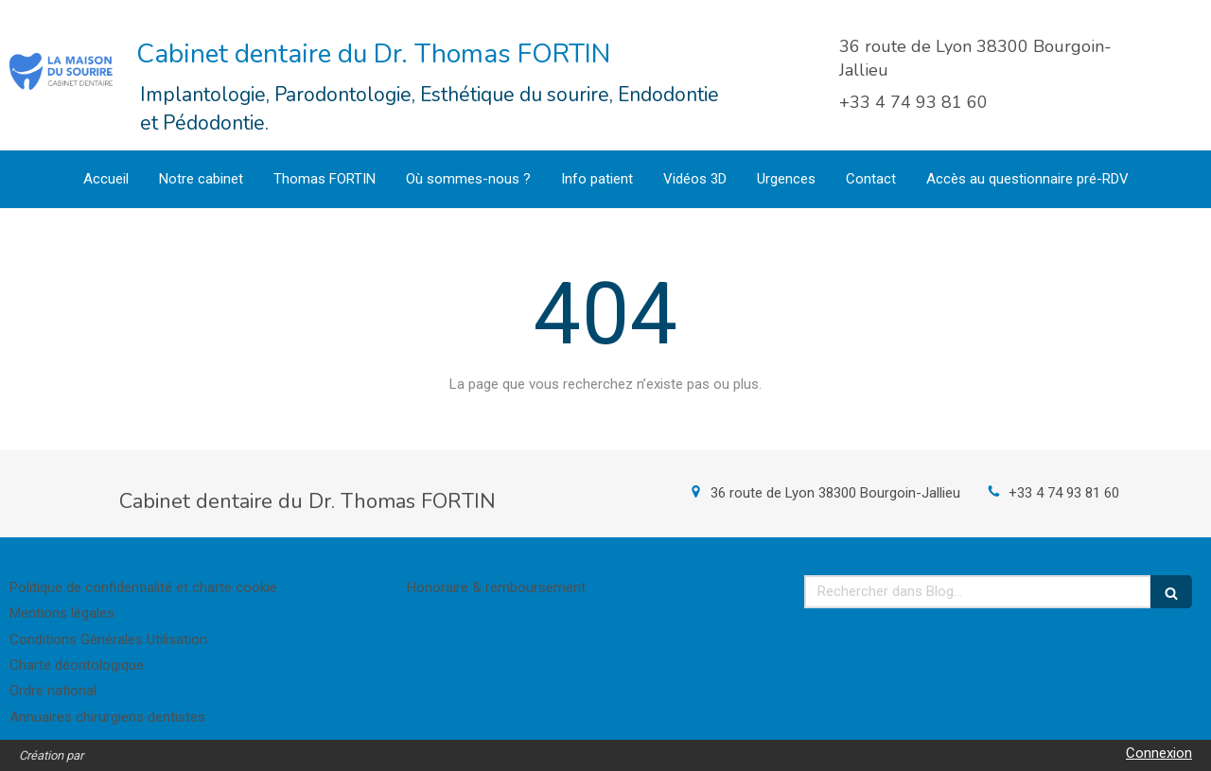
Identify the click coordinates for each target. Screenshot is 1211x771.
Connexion (1159, 753)
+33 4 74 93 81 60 (1064, 492)
